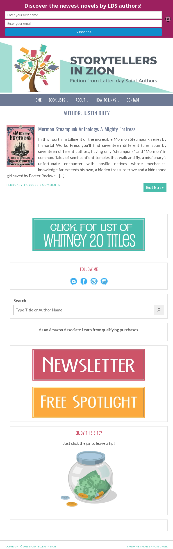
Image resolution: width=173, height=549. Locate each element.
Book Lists (58, 100)
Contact (133, 100)
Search (20, 300)
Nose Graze (160, 546)
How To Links (107, 100)
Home (37, 100)
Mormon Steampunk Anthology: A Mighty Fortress (86, 129)
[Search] (159, 310)
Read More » (155, 187)
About (82, 100)
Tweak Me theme (137, 546)
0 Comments (49, 184)
